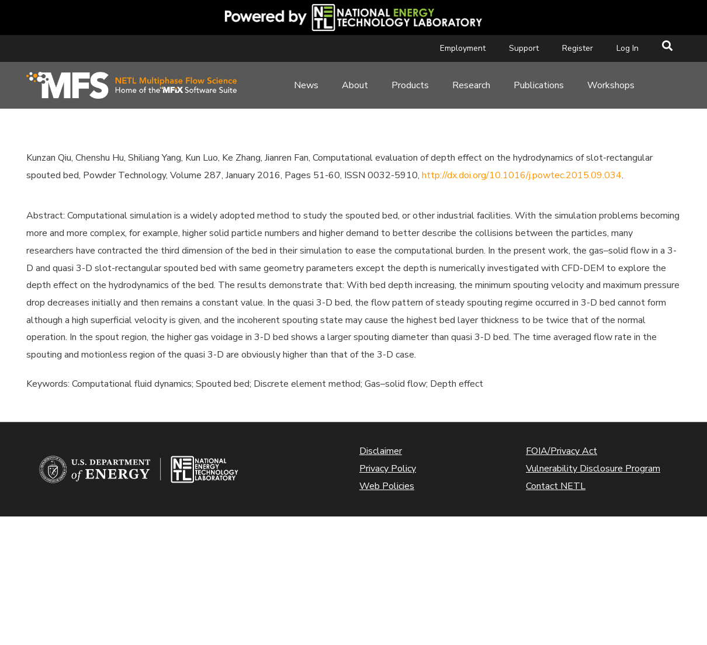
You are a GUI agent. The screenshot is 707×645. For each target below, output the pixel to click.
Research (471, 85)
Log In (627, 48)
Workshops (611, 85)
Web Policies (386, 486)
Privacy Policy (387, 468)
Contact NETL (555, 486)
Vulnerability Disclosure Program (593, 468)
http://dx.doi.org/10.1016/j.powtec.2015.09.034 (522, 175)
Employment (463, 48)
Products (410, 85)
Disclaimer (380, 451)
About (355, 85)
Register (577, 48)
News (306, 85)
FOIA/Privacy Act (561, 451)
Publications (539, 85)
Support (524, 48)
